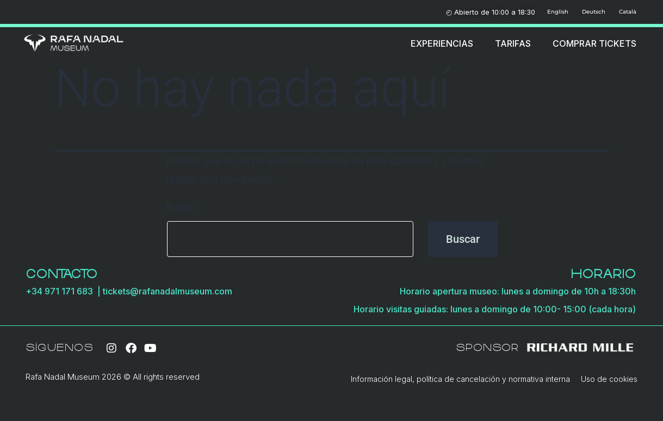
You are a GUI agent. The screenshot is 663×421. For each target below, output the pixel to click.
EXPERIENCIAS (442, 43)
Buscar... (184, 207)
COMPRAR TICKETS (594, 43)
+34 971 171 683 (61, 291)
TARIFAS (513, 43)
